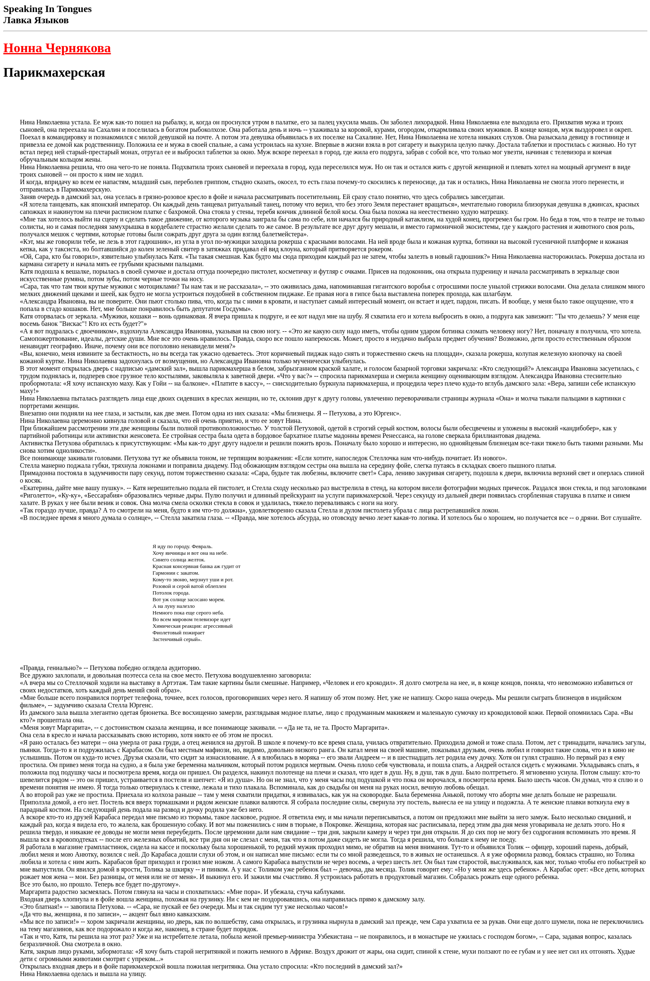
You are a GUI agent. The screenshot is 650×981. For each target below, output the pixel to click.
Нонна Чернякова (57, 47)
